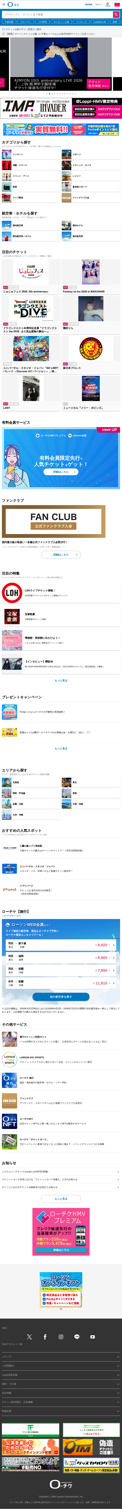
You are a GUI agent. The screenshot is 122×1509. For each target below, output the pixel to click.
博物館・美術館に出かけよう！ (42, 638)
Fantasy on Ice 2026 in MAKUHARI (84, 291)
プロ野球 (42, 22)
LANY (6, 408)
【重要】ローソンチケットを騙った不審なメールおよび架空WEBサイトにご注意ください (50, 34)
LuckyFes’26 (100, 22)
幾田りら (68, 328)
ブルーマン (25, 22)
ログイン (98, 4)
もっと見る (61, 680)
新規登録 (88, 4)
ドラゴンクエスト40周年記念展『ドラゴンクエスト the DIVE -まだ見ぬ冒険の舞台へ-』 (30, 330)
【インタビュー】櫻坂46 (39, 661)
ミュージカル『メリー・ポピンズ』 (83, 408)
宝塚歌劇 (30, 614)
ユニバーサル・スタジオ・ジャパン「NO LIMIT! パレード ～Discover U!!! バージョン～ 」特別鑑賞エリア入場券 (30, 370)
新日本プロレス (72, 368)
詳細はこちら (61, 471)
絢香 (115, 22)
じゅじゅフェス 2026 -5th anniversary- (25, 291)
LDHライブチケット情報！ (40, 590)
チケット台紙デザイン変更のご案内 (23, 29)
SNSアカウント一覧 (12, 1344)
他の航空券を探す (61, 996)
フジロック (81, 22)
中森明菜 (9, 22)
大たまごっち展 (61, 22)
